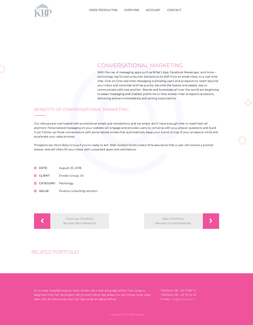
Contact (174, 10)
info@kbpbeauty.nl (183, 299)
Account (153, 10)
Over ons (131, 10)
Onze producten (103, 10)
